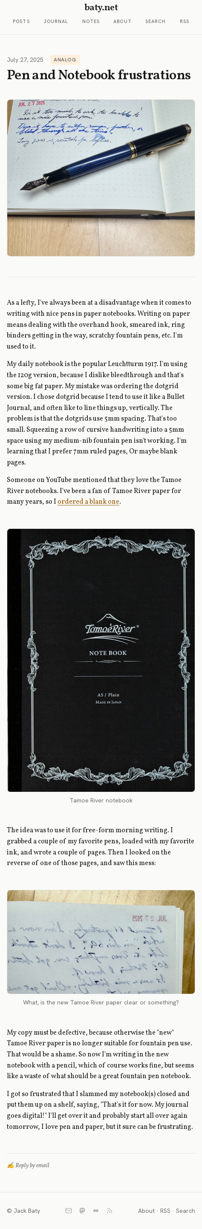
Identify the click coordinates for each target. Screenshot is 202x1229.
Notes (91, 21)
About (122, 21)
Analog (65, 59)
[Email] (68, 1210)
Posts (21, 21)
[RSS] (109, 1210)
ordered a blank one (88, 502)
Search (155, 21)
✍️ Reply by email (28, 1166)
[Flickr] (95, 1210)
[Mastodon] (82, 1210)
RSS (184, 21)
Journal (56, 21)
